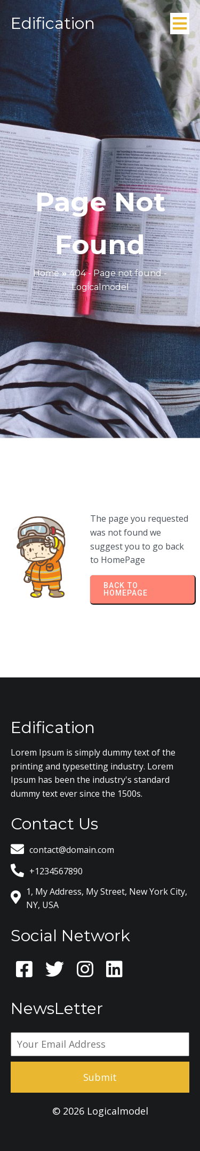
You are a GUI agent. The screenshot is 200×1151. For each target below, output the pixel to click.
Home (46, 273)
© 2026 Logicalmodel (100, 1110)
